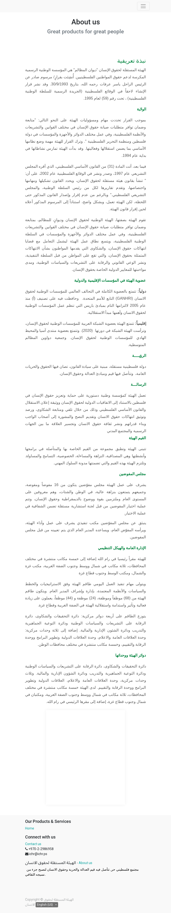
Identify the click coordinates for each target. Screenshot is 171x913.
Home (29, 828)
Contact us (33, 844)
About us (85, 863)
